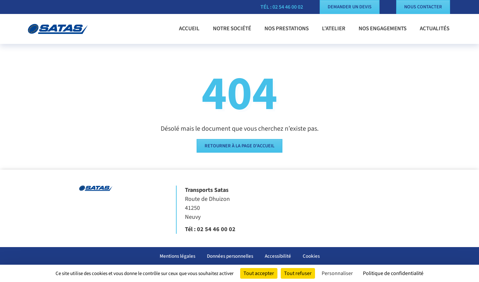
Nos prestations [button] (286, 29)
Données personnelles (230, 256)
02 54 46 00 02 (287, 7)
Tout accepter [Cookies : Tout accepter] (258, 273)
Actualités (434, 29)
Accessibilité (278, 256)
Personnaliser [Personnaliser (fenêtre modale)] (337, 273)
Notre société (232, 29)
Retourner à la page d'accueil (239, 145)
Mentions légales (177, 256)
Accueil (189, 29)
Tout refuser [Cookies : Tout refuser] (298, 273)
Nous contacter (423, 6)
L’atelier (333, 29)
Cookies (311, 256)
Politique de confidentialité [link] (393, 273)
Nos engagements (382, 29)
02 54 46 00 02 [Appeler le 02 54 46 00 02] (216, 229)
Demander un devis (350, 6)
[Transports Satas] (63, 29)
